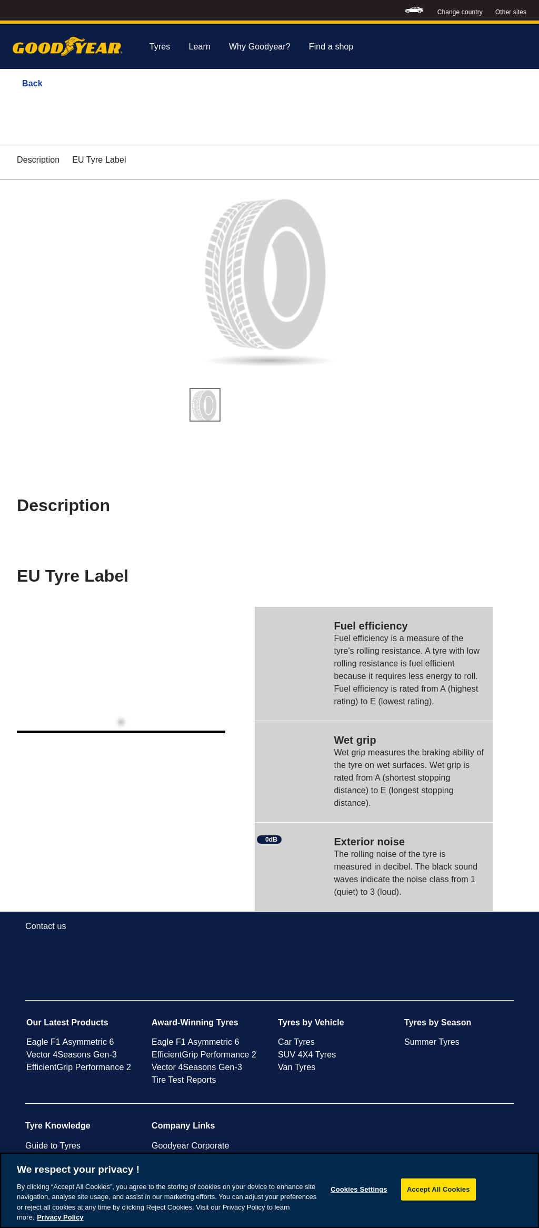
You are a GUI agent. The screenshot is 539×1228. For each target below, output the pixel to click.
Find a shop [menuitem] (331, 46)
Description (38, 159)
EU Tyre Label (99, 159)
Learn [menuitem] (199, 46)
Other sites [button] (510, 12)
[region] (269, 1190)
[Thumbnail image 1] (205, 405)
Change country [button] (460, 12)
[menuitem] (414, 10)
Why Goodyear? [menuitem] (260, 46)
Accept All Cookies (438, 1189)
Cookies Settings (359, 1189)
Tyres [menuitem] (160, 46)
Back (32, 83)
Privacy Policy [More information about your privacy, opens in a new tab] (60, 1217)
